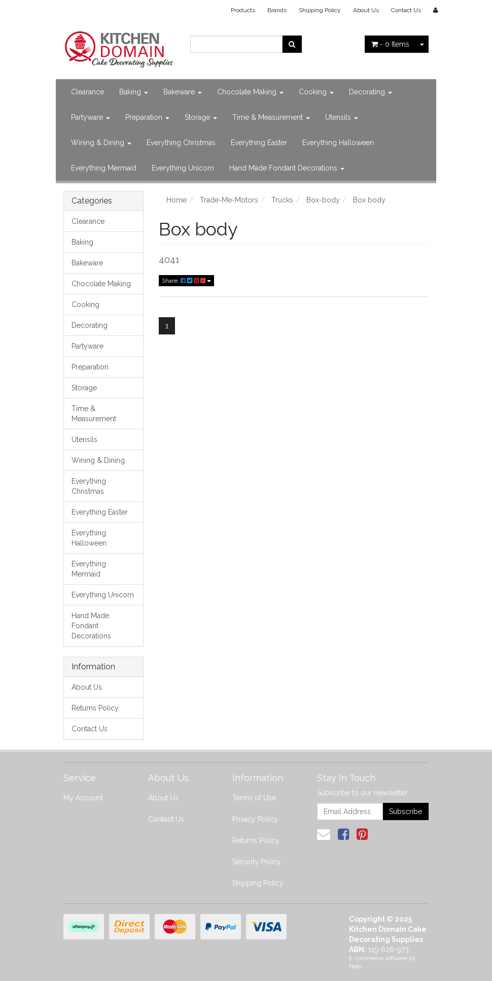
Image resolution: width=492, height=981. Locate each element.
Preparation (147, 117)
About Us (366, 10)
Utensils (341, 117)
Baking (133, 92)
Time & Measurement (271, 117)
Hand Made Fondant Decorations (286, 168)
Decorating (370, 92)
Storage (201, 117)
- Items (390, 44)
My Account (83, 798)
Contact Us (406, 10)
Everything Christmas (181, 143)
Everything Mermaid (103, 168)
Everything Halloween (338, 143)
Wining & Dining (101, 143)
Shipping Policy (320, 10)
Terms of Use (254, 798)
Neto (355, 966)
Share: (186, 280)
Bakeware (182, 92)
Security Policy (256, 862)
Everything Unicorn (183, 168)
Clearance (87, 92)
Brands (277, 10)
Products (243, 10)
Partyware (90, 117)
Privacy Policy (255, 819)
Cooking (316, 92)
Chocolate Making (250, 92)
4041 (169, 259)
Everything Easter (259, 143)
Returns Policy (95, 708)
